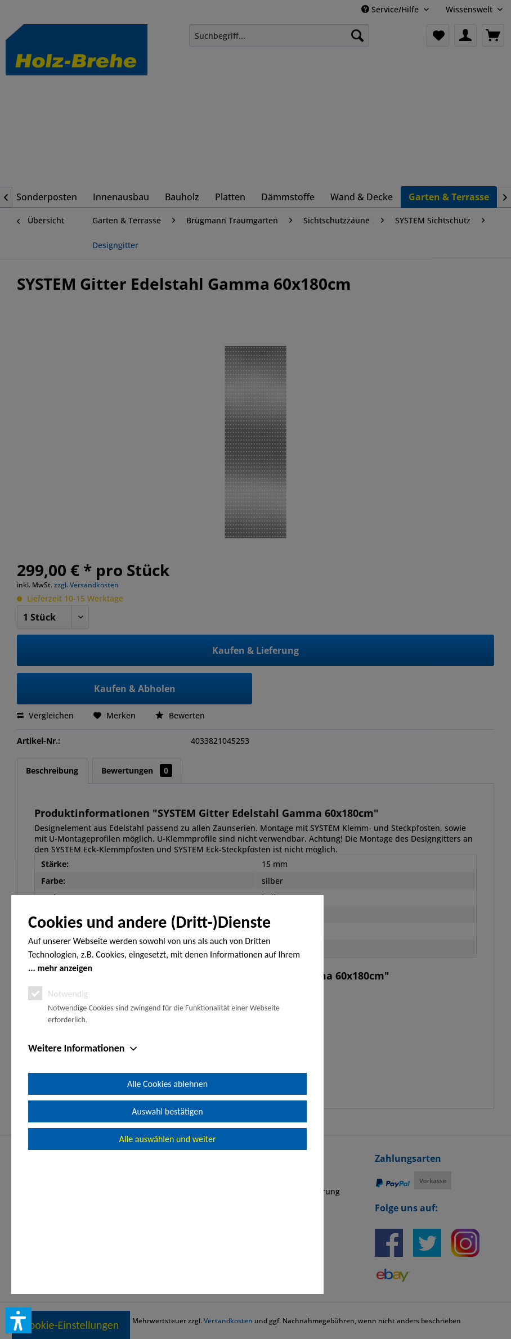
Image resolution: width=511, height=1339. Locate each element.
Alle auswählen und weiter (167, 1266)
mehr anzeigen (64, 1095)
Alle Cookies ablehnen (167, 1211)
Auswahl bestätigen (167, 1238)
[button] (19, 1320)
